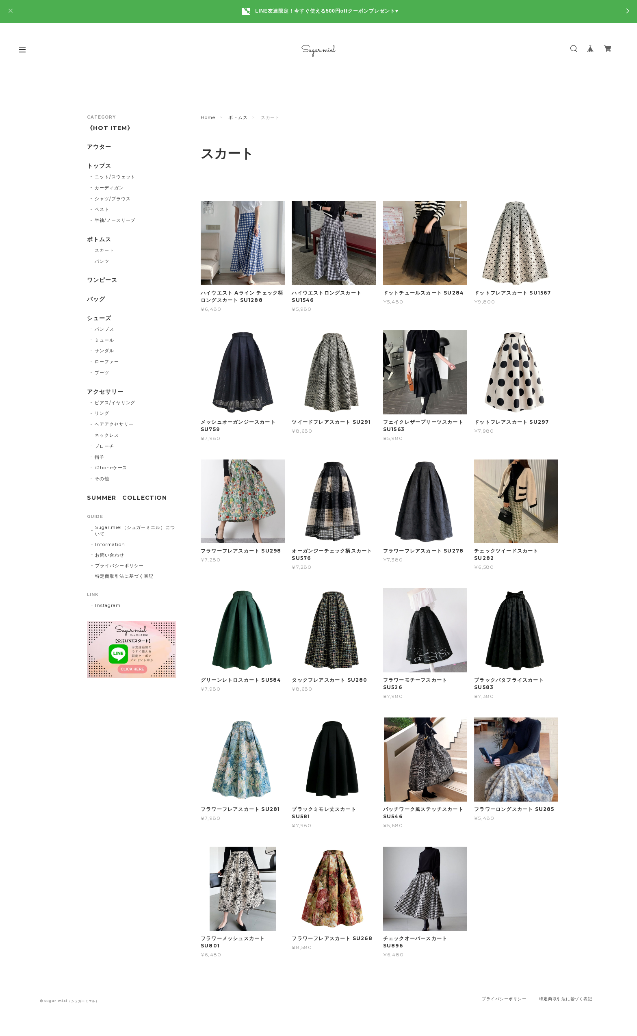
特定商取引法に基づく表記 (124, 576)
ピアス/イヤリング (115, 402)
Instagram (108, 605)
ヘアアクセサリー (114, 424)
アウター (99, 146)
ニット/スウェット (115, 177)
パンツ (102, 261)
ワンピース (102, 280)
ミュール (104, 340)
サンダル (104, 350)
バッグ (96, 299)
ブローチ (104, 446)
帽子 (99, 457)
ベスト (102, 209)
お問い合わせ (109, 555)
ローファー (107, 361)
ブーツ (102, 372)
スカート (104, 250)
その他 (102, 478)
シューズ (99, 318)
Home (208, 117)
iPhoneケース (111, 467)
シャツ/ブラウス (113, 199)
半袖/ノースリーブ (115, 220)
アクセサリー (105, 391)
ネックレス (107, 435)
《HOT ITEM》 (110, 128)
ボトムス (238, 117)
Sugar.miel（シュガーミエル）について (135, 531)
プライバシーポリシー (119, 565)
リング (102, 413)
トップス (99, 166)
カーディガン (109, 188)
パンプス (104, 329)
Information (110, 544)
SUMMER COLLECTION (127, 497)
